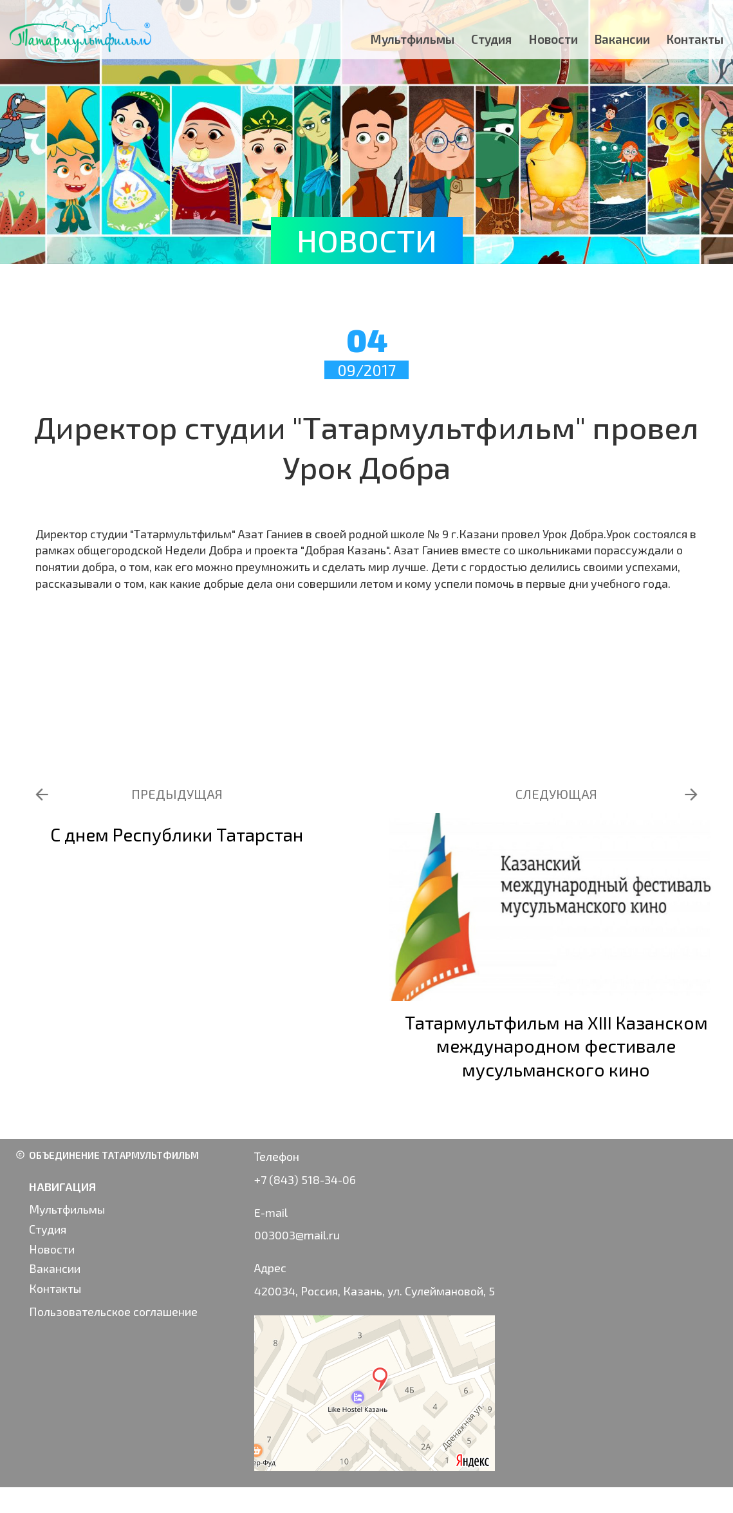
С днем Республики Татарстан (176, 834)
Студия (491, 39)
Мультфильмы (412, 39)
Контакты (695, 39)
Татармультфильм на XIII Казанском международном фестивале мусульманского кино (556, 1045)
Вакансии (622, 39)
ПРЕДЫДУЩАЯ (177, 794)
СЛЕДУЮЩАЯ (556, 794)
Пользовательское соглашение (113, 1311)
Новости (553, 39)
